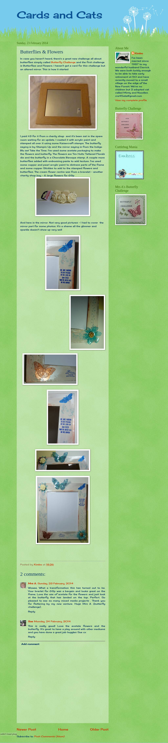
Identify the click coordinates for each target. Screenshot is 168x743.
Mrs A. (32, 583)
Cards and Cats (59, 15)
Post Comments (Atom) (49, 736)
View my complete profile (131, 100)
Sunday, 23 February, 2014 (55, 583)
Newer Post (26, 729)
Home (63, 729)
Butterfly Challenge (63, 62)
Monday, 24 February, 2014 (52, 621)
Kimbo (139, 53)
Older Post (99, 729)
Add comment (30, 644)
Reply (31, 611)
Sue (30, 621)
